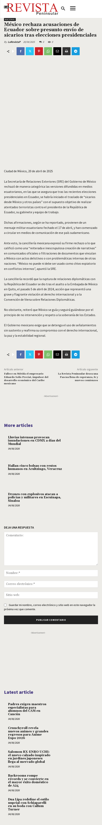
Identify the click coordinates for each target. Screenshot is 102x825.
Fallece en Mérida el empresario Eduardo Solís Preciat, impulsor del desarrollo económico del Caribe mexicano (26, 378)
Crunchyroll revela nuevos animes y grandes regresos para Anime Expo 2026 (28, 733)
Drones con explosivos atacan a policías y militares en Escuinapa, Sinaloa (34, 497)
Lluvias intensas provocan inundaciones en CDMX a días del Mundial (34, 441)
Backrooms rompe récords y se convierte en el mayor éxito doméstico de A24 (28, 781)
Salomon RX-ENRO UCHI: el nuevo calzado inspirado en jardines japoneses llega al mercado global (29, 757)
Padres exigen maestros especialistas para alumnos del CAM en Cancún (27, 709)
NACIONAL (10, 19)
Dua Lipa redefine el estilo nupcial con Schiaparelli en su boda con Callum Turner (28, 804)
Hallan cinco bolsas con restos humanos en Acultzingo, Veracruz (35, 467)
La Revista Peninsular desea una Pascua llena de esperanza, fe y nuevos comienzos (78, 377)
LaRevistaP (14, 42)
